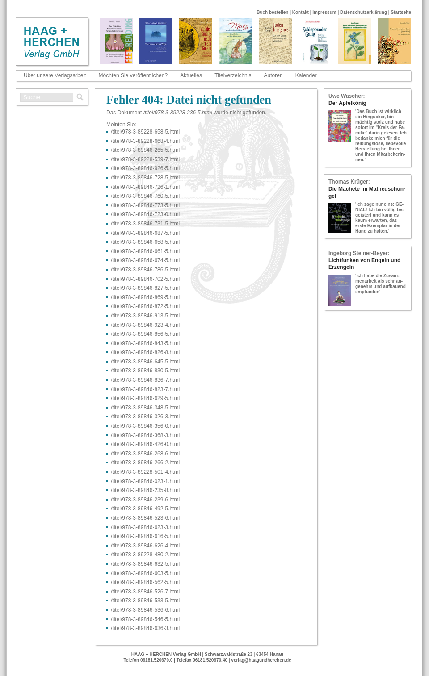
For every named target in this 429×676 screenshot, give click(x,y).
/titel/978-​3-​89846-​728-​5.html (145, 178)
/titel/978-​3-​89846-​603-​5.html (145, 573)
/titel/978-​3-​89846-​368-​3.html (145, 435)
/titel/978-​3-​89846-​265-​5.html (145, 150)
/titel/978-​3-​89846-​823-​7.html (145, 389)
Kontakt (300, 12)
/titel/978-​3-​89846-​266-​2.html (145, 462)
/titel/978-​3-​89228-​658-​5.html (145, 132)
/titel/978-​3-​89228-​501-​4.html (145, 472)
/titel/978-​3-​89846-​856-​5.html (145, 334)
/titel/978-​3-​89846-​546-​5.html (145, 619)
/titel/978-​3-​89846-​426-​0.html (145, 444)
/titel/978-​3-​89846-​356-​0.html (145, 426)
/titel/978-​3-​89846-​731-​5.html (145, 224)
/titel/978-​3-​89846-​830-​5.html (145, 370)
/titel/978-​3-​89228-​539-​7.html (145, 159)
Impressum (324, 12)
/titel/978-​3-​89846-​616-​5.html (145, 536)
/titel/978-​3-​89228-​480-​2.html (145, 554)
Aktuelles (191, 75)
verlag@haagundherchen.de (261, 660)
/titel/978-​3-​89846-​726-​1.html (145, 187)
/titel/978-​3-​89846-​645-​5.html (145, 362)
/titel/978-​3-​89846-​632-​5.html (145, 564)
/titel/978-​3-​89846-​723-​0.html (145, 214)
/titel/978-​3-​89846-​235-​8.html (145, 490)
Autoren (273, 75)
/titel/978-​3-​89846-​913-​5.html (145, 316)
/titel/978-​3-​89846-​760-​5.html (145, 196)
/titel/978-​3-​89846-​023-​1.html (145, 481)
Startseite (401, 12)
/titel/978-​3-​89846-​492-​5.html (145, 508)
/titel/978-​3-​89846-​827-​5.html (145, 288)
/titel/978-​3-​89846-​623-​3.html (145, 527)
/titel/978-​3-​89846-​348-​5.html (145, 408)
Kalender (306, 75)
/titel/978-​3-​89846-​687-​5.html (145, 233)
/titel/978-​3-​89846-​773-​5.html (145, 205)
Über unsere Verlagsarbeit (55, 75)
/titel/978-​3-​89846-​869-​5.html (145, 297)
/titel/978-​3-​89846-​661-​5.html (145, 251)
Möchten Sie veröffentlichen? (133, 75)
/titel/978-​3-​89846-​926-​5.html (145, 168)
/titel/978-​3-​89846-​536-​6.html (145, 610)
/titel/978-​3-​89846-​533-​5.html (145, 600)
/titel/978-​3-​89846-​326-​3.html (145, 416)
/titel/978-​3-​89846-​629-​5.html (145, 398)
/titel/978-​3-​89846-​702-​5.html (145, 279)
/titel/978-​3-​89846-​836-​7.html (145, 380)
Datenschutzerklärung (363, 12)
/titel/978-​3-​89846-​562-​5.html (145, 582)
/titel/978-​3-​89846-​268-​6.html (145, 454)
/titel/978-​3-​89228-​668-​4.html (145, 141)
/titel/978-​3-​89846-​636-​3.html (145, 628)
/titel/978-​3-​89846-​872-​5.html (145, 306)
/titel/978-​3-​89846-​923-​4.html (145, 325)
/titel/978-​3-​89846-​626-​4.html (145, 545)
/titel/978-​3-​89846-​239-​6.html (145, 500)
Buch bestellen (272, 12)
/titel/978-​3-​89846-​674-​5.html (145, 260)
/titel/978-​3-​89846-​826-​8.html (145, 352)
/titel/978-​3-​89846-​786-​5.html (145, 270)
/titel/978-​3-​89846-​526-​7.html (145, 591)
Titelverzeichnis (232, 75)
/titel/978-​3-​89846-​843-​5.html (145, 343)
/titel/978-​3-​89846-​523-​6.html (145, 518)
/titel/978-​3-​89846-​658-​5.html (145, 242)
